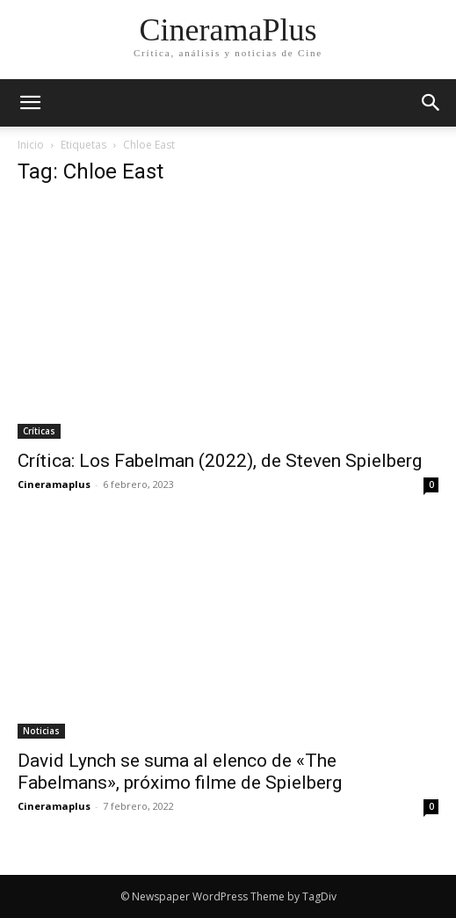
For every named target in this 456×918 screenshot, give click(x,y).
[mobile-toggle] (30, 103)
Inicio (31, 144)
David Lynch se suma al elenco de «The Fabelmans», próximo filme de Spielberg (180, 771)
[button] (431, 103)
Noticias (41, 731)
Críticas (39, 431)
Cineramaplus (54, 484)
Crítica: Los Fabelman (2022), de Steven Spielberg (220, 460)
